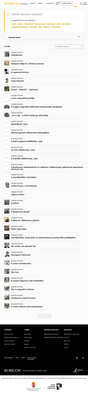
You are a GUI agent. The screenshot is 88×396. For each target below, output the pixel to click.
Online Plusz (58, 3)
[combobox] (70, 46)
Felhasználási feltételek (31, 358)
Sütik (23, 358)
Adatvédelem (8, 358)
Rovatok (32, 3)
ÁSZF (17, 358)
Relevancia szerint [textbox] (63, 46)
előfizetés (67, 3)
